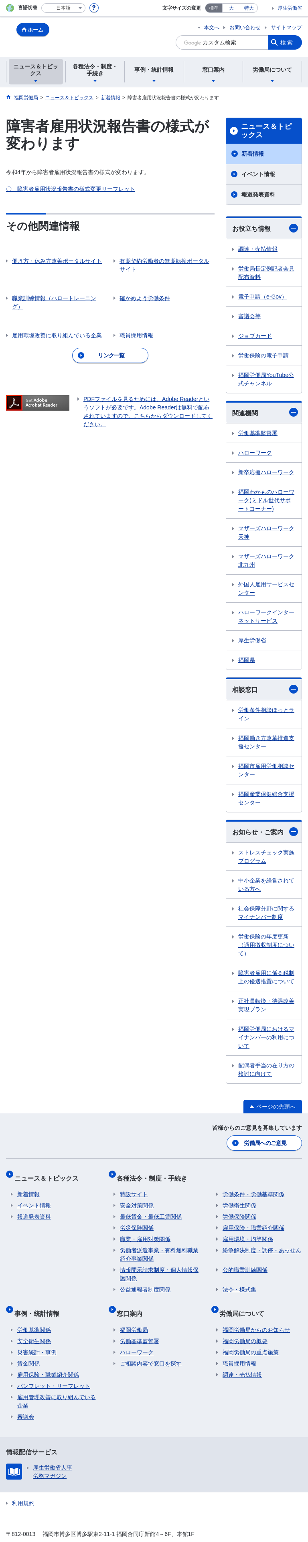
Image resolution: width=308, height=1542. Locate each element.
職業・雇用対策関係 (145, 1231)
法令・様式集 (239, 1282)
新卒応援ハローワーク (266, 472)
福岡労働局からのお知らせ (256, 1315)
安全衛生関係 (34, 1326)
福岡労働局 (134, 1315)
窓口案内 (133, 1302)
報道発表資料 (258, 194)
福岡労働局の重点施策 (251, 1338)
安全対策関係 (137, 1198)
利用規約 (23, 1489)
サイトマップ (286, 27)
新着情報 (252, 153)
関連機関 (265, 412)
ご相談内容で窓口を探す (151, 1349)
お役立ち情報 (265, 228)
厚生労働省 (290, 8)
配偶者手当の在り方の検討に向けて (266, 1069)
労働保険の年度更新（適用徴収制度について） (266, 944)
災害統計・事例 (37, 1338)
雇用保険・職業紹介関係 (253, 1220)
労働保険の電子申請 (263, 355)
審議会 (25, 1402)
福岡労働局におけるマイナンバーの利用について (266, 1037)
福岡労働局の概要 (245, 1326)
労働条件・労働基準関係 (253, 1186)
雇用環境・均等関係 (248, 1231)
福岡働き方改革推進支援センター (266, 742)
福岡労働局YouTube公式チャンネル (266, 379)
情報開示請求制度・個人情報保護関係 (159, 1266)
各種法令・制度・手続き (155, 1173)
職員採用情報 (239, 1349)
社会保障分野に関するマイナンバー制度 (266, 912)
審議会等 (249, 316)
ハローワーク (255, 452)
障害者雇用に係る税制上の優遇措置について (266, 977)
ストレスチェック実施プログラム (266, 856)
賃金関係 (28, 1349)
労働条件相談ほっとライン (266, 714)
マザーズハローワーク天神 (266, 532)
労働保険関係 (239, 1209)
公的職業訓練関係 (245, 1262)
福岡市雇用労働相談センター (266, 770)
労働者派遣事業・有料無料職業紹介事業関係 (159, 1246)
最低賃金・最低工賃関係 (151, 1209)
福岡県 (246, 660)
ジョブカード (255, 336)
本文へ (211, 27)
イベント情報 (258, 174)
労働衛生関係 (239, 1198)
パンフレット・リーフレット (53, 1371)
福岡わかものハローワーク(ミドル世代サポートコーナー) (266, 500)
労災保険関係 (137, 1220)
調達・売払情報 (258, 249)
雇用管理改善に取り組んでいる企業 (56, 1387)
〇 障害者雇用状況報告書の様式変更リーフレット (70, 189)
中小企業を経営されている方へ (266, 884)
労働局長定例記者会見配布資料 (266, 272)
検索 (287, 42)
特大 (249, 8)
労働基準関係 (34, 1315)
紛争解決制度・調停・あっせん (262, 1242)
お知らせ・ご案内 (265, 831)
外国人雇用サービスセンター (266, 588)
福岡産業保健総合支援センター (266, 798)
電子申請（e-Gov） (262, 296)
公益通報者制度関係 (145, 1282)
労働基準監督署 (258, 433)
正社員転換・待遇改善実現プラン (266, 1005)
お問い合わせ (245, 27)
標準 (214, 8)
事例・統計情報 (39, 1302)
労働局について (245, 1302)
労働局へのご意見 (266, 1142)
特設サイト (134, 1186)
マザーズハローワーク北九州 (266, 560)
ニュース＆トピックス (266, 130)
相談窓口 (265, 689)
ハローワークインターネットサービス (266, 616)
